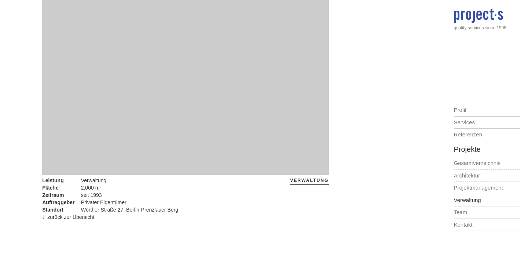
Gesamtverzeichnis (477, 163)
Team (460, 212)
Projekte (467, 149)
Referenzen (468, 134)
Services (464, 122)
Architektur (467, 175)
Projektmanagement (478, 187)
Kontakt (463, 224)
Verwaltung (467, 200)
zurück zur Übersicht (68, 217)
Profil (460, 110)
